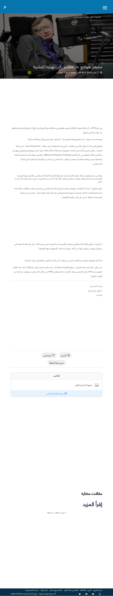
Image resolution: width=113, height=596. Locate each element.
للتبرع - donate (86, 590)
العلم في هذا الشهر (71, 590)
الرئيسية (98, 16)
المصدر (99, 295)
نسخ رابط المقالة (56, 363)
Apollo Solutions (17, 593)
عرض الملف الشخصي (55, 393)
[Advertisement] (56, 104)
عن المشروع (97, 590)
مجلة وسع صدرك (55, 590)
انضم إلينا (44, 590)
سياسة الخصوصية (32, 590)
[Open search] (5, 7)
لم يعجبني (49, 355)
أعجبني (65, 355)
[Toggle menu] (104, 7)
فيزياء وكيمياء (89, 16)
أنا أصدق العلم (28, 593)
